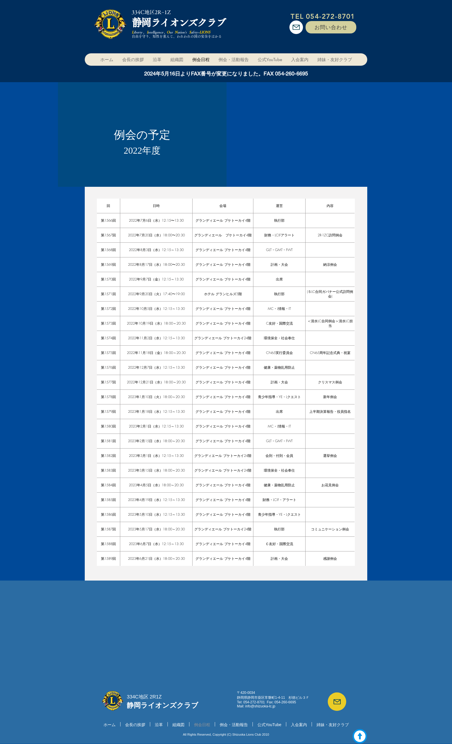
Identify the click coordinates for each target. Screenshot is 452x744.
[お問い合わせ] (331, 27)
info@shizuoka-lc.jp (260, 706)
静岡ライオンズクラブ (178, 22)
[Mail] (296, 27)
